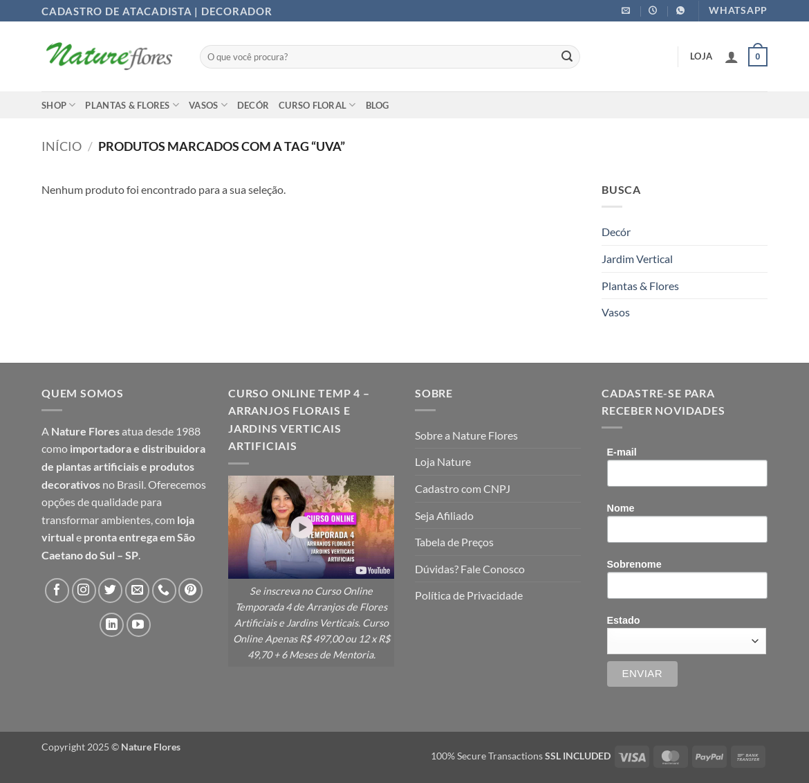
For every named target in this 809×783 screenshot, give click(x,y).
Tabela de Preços (454, 541)
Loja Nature (443, 461)
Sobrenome (634, 564)
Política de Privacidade (469, 595)
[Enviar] (567, 57)
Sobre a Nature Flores (466, 435)
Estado (623, 620)
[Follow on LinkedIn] (112, 625)
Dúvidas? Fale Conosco (470, 568)
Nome (621, 508)
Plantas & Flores (132, 104)
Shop (58, 104)
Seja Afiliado (444, 515)
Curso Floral (317, 104)
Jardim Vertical (637, 258)
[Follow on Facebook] (57, 590)
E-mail (622, 452)
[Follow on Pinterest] (190, 590)
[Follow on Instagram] (84, 590)
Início (61, 146)
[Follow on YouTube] (139, 625)
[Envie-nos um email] (137, 590)
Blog (377, 105)
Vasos (208, 104)
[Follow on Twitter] (110, 590)
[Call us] (164, 590)
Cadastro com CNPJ (462, 488)
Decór (253, 105)
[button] (731, 57)
